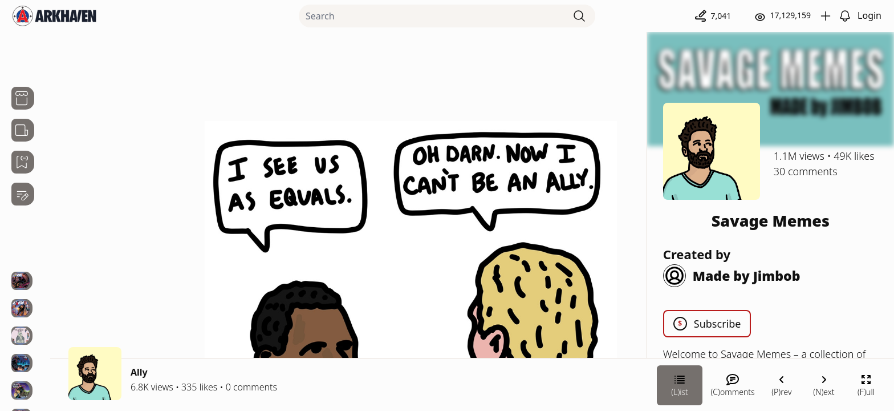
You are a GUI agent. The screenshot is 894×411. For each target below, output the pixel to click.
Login (869, 15)
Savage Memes (771, 220)
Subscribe (707, 324)
